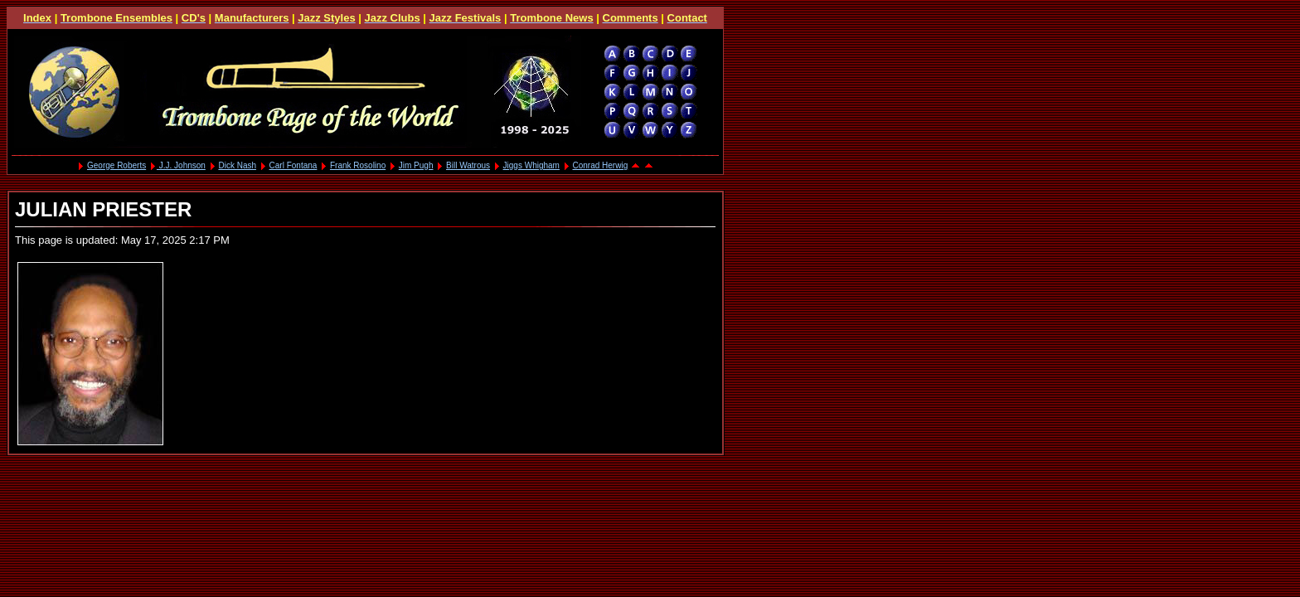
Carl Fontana (293, 165)
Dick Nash (237, 165)
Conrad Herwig (600, 165)
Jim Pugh (416, 165)
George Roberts (116, 165)
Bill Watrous (468, 165)
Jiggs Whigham (531, 165)
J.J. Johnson (181, 165)
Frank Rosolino (358, 165)
